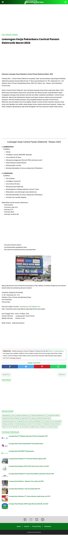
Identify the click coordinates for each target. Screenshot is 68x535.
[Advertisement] (34, 18)
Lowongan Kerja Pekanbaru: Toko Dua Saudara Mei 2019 (24, 489)
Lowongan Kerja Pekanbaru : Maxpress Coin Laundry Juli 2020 (26, 481)
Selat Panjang (13, 427)
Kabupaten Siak (22, 421)
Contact (26, 526)
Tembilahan (33, 427)
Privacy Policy (37, 526)
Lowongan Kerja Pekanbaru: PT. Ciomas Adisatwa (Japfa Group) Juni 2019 (29, 496)
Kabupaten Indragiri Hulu (38, 415)
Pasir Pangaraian (21, 424)
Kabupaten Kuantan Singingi (11, 418)
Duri (13, 415)
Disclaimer (48, 526)
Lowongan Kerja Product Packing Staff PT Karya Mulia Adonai (26, 444)
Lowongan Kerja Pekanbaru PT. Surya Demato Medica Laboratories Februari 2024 (31, 474)
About (18, 526)
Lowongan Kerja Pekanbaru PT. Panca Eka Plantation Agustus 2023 (27, 459)
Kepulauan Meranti (35, 421)
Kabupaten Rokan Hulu (9, 421)
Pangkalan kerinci (8, 424)
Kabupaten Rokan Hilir (43, 418)
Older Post (62, 375)
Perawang (47, 424)
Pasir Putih (31, 424)
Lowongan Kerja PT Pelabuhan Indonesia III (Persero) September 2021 (28, 436)
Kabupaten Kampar (53, 415)
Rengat (5, 427)
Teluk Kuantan (23, 427)
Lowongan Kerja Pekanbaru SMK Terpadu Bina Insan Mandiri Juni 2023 (28, 504)
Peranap (39, 424)
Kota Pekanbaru (56, 421)
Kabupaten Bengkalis (22, 415)
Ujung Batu (42, 427)
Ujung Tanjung (52, 427)
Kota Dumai (46, 421)
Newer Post (6, 375)
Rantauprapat (56, 424)
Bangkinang (6, 415)
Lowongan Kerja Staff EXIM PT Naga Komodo (21, 451)
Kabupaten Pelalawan (28, 418)
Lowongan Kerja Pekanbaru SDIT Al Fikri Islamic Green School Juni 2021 (29, 466)
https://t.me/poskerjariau (56, 351)
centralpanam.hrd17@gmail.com (30, 307)
